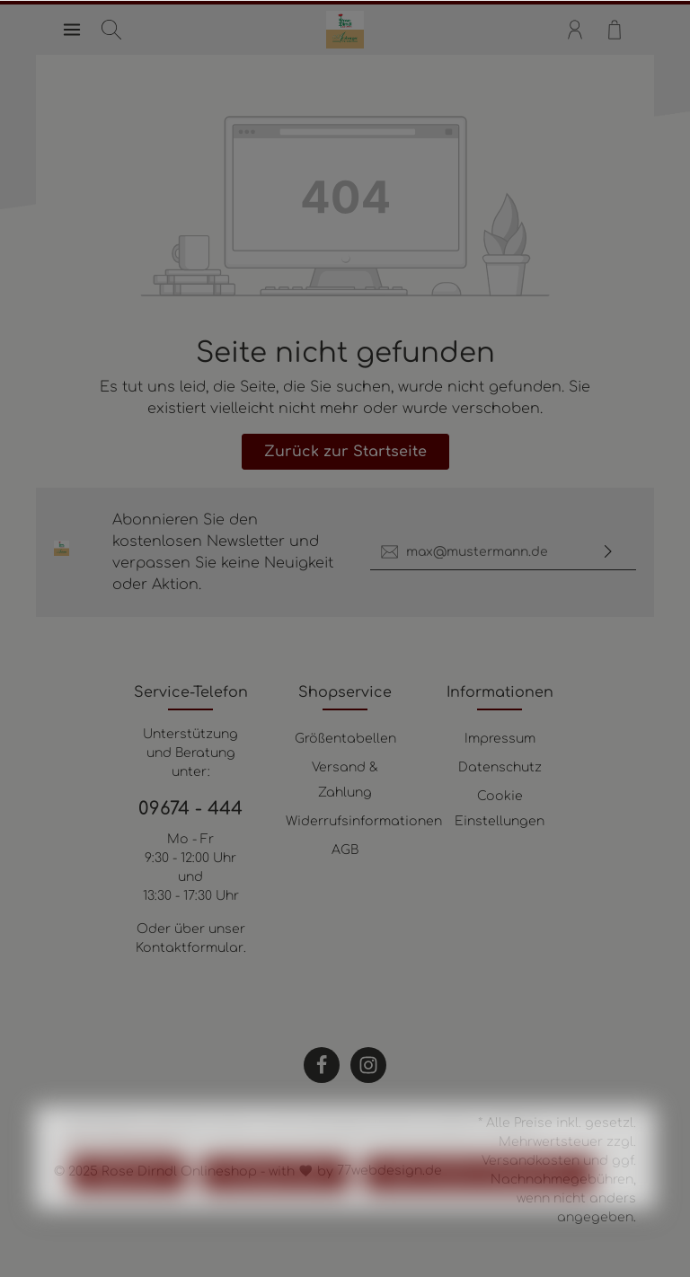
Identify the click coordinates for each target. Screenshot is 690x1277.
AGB (345, 850)
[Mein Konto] (575, 30)
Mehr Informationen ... (125, 1186)
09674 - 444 (190, 808)
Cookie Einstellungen (499, 808)
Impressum (499, 738)
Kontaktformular (189, 948)
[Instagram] (368, 1065)
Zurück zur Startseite (345, 452)
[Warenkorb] (614, 30)
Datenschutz (500, 767)
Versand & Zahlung (345, 780)
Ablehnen (128, 1216)
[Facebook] (322, 1065)
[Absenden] (608, 551)
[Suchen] (111, 30)
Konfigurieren (275, 1216)
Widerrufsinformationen (364, 821)
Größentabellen (345, 738)
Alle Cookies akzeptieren (478, 1216)
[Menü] (72, 30)
